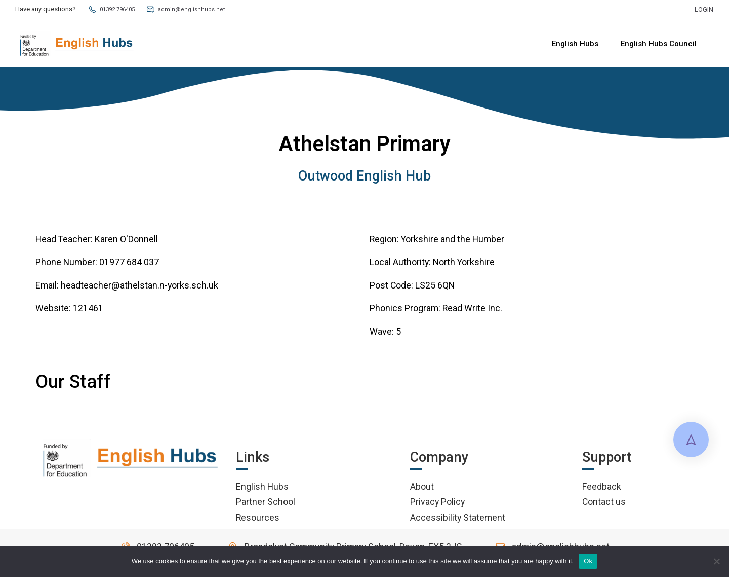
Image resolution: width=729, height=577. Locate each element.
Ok (588, 561)
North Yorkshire (464, 264)
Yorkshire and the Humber (452, 240)
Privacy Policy (437, 503)
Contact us (604, 503)
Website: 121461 (69, 310)
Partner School (265, 503)
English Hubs (575, 43)
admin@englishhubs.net (193, 9)
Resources (257, 519)
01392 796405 (114, 9)
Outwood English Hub (364, 177)
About (422, 488)
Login (704, 9)
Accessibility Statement (457, 519)
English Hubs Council (659, 43)
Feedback (601, 488)
